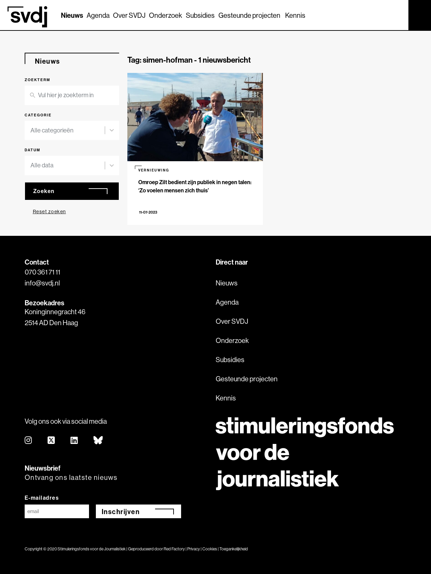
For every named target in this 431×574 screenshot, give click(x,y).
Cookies (209, 548)
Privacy (193, 548)
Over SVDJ (129, 15)
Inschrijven (121, 511)
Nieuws (72, 15)
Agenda (98, 15)
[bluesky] (98, 440)
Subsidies (200, 15)
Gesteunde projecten (249, 15)
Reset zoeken (49, 211)
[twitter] (51, 440)
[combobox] (67, 130)
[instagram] (29, 440)
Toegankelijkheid (233, 548)
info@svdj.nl (42, 283)
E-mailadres (42, 497)
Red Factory (174, 548)
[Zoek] (397, 15)
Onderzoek (165, 15)
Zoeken (44, 191)
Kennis (295, 15)
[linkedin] (74, 440)
